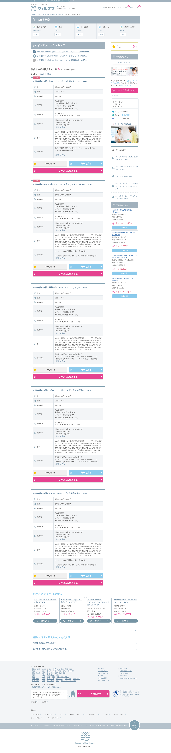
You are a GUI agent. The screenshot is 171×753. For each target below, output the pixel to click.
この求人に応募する (68, 171)
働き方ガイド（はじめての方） (128, 678)
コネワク (62, 715)
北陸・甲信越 (36, 673)
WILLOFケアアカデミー (76, 715)
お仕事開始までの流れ (126, 671)
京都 (48, 677)
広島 (43, 679)
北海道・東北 (36, 669)
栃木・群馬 (71, 671)
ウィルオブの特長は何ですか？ (126, 176)
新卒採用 (33, 702)
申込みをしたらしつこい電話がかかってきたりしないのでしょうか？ (126, 186)
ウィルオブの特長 (125, 674)
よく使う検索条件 (103, 671)
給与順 (49, 74)
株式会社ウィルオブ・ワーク (38, 1)
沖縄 (57, 681)
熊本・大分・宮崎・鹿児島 (68, 681)
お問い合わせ (78, 726)
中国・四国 (35, 679)
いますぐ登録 (126, 90)
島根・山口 (50, 679)
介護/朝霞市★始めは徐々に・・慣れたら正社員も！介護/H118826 (62, 391)
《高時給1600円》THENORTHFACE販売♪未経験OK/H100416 (98, 602)
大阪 (43, 677)
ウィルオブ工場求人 (119, 715)
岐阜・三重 (50, 675)
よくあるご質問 (102, 678)
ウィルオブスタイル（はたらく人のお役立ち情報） (112, 726)
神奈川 (49, 671)
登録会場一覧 (123, 676)
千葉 (59, 671)
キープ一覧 (101, 669)
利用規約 (47, 726)
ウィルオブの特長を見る (123, 124)
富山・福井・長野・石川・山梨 (56, 673)
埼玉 (48, 14)
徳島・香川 (76, 679)
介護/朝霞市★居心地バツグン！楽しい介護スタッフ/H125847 (60, 81)
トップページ (36, 726)
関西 (33, 677)
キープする (50, 163)
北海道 (44, 669)
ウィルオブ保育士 (36, 718)
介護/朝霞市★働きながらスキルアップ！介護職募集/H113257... (62, 60)
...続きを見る (60, 127)
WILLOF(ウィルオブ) (38, 14)
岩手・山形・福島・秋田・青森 (62, 669)
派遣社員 (60, 14)
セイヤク (105, 715)
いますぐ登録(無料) (93, 694)
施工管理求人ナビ (93, 715)
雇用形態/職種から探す (38, 687)
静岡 (57, 675)
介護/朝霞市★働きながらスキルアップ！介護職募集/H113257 (60, 494)
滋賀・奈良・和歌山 (63, 677)
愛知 (43, 675)
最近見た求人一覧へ (125, 62)
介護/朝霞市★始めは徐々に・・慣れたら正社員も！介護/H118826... (63, 52)
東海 (33, 675)
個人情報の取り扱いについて (61, 726)
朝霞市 (53, 14)
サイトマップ (90, 726)
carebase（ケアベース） (52, 718)
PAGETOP (134, 727)
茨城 (64, 671)
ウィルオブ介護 (35, 715)
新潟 (43, 673)
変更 (35, 34)
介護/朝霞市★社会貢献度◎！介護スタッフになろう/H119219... (62, 56)
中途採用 (43, 702)
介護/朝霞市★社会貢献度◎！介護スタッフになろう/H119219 (60, 288)
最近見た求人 (123, 669)
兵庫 (53, 677)
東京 (43, 671)
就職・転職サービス (110, 7)
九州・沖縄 (35, 681)
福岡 (43, 681)
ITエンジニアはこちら (117, 95)
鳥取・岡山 (59, 679)
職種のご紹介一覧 (103, 674)
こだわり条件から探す (54, 687)
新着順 (42, 74)
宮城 (50, 669)
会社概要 (100, 676)
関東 (33, 671)
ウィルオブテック (49, 715)
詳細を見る (85, 163)
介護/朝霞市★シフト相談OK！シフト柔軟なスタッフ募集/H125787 (62, 184)
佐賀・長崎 (50, 681)
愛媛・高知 (68, 679)
